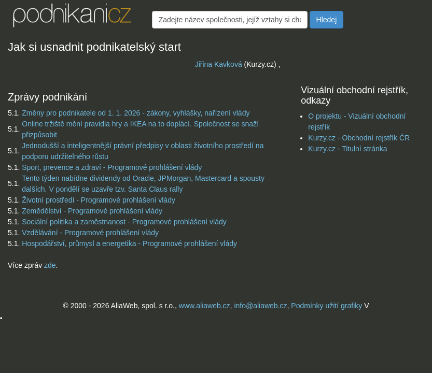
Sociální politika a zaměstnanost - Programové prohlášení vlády (124, 222)
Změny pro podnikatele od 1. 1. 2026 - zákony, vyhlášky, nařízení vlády (135, 113)
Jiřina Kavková (218, 64)
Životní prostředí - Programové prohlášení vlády (98, 200)
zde (50, 265)
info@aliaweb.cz (260, 306)
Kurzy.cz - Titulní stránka (347, 149)
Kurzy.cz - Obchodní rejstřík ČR (359, 138)
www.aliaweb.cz (204, 306)
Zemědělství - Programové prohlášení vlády (92, 211)
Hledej (326, 20)
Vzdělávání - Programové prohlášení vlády (90, 232)
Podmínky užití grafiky (326, 306)
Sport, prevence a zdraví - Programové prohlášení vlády (112, 167)
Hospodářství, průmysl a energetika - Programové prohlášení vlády (129, 243)
